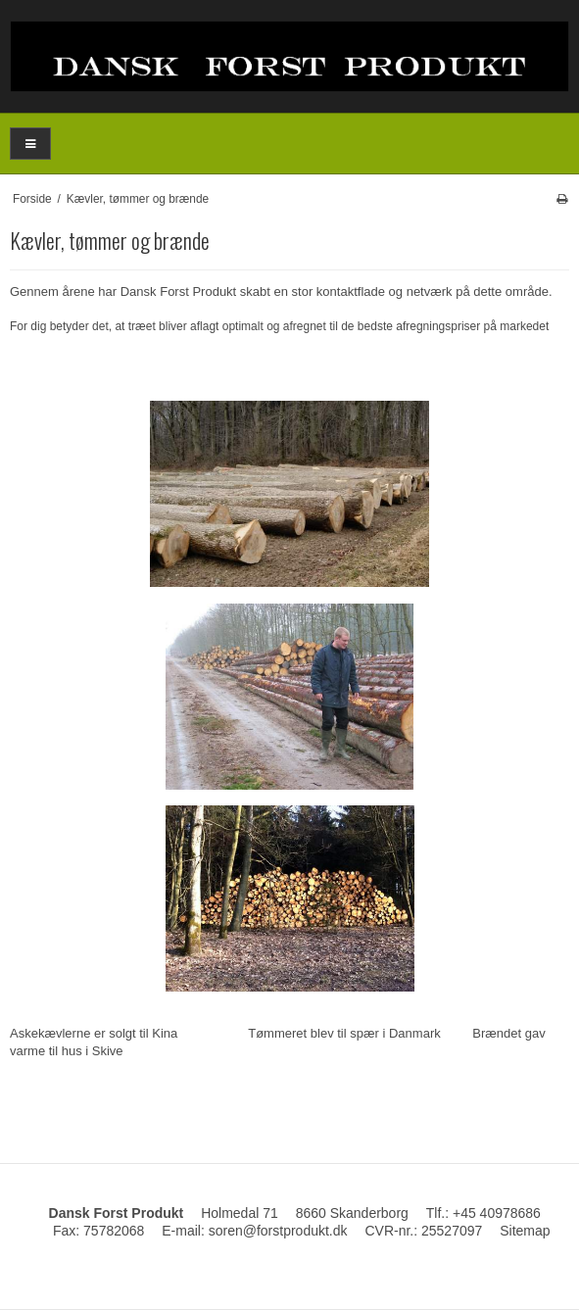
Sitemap (525, 1230)
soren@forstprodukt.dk (278, 1230)
